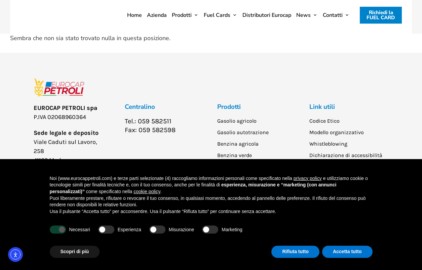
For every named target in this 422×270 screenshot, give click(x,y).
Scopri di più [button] (75, 251)
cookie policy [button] (146, 191)
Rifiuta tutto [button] (295, 251)
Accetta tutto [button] (347, 251)
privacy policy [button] (308, 178)
